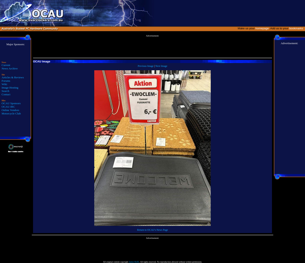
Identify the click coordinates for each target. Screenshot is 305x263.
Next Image (161, 66)
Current (6, 65)
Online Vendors (10, 110)
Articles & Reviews (13, 77)
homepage (262, 28)
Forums (6, 80)
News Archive (10, 68)
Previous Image (146, 66)
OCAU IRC (8, 106)
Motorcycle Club (11, 113)
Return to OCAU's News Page (152, 229)
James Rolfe (134, 262)
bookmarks (297, 28)
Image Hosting (10, 87)
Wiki (4, 84)
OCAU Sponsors (11, 103)
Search (5, 91)
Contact (6, 94)
